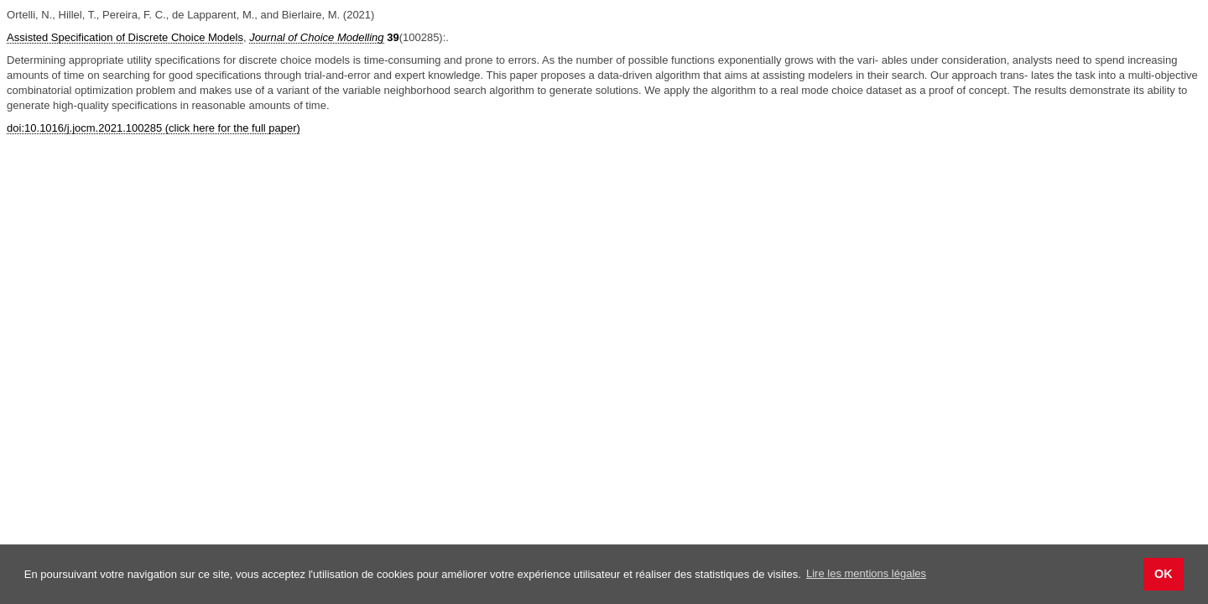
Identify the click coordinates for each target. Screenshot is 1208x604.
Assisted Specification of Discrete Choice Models (125, 37)
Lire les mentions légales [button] (866, 573)
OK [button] (1163, 574)
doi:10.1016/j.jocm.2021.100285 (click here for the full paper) (153, 128)
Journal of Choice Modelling (316, 37)
